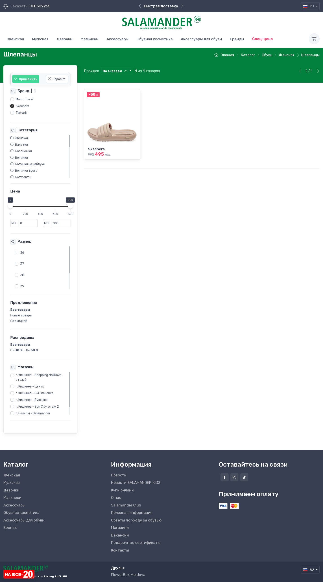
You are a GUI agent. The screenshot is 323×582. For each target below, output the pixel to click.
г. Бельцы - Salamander (33, 413)
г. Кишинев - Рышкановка (34, 393)
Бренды (10, 527)
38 (22, 275)
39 (22, 286)
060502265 (39, 6)
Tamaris (21, 113)
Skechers (22, 106)
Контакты (120, 550)
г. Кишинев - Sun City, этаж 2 (37, 407)
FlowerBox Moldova (128, 574)
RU (308, 6)
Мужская (11, 482)
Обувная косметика (21, 512)
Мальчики (12, 497)
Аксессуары (14, 505)
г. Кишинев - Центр (30, 387)
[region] (40, 106)
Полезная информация (131, 512)
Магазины (120, 527)
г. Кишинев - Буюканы (32, 400)
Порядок (91, 71)
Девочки (11, 490)
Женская (11, 475)
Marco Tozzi (24, 99)
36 (22, 253)
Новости (119, 475)
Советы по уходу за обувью (136, 520)
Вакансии (120, 535)
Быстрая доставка (161, 6)
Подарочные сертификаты (135, 542)
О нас (116, 497)
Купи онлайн (122, 490)
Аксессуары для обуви (23, 520)
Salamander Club (126, 505)
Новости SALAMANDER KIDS (135, 482)
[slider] (10, 206)
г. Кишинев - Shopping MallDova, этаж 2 (39, 377)
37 (22, 264)
